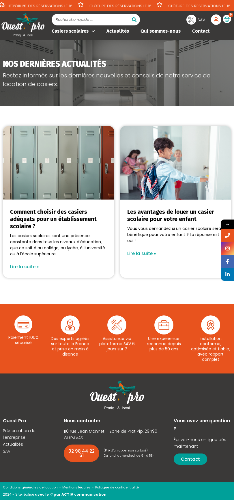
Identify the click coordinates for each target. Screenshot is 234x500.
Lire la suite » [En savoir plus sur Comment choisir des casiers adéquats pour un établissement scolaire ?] (24, 267)
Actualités (117, 31)
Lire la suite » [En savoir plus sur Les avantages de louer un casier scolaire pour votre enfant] (141, 253)
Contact (201, 31)
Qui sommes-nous (161, 31)
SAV (201, 20)
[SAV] (191, 20)
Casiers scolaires (73, 31)
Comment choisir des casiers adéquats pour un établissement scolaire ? (53, 219)
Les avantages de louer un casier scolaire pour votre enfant (170, 215)
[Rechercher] (134, 19)
